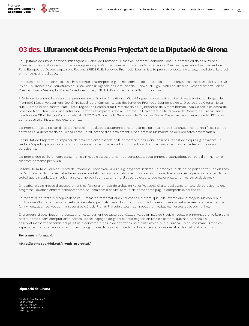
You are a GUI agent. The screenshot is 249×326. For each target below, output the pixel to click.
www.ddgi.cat (26, 310)
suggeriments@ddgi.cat (31, 307)
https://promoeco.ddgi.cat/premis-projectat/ (55, 243)
